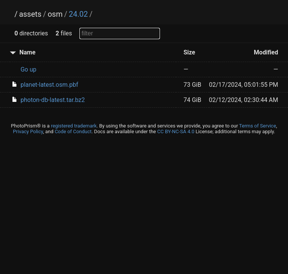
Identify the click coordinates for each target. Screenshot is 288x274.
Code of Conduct (73, 131)
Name (27, 52)
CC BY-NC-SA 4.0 (176, 131)
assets (30, 14)
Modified (266, 52)
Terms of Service (257, 126)
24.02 (78, 14)
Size (189, 52)
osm (54, 14)
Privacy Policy (28, 131)
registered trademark (74, 126)
